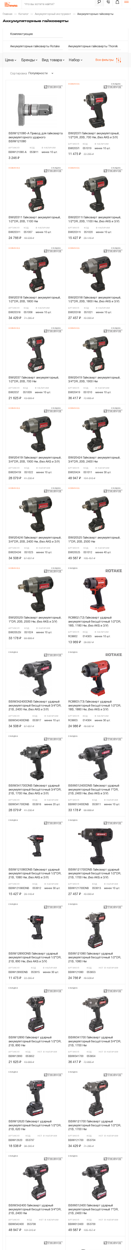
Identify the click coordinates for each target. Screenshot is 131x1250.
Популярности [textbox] (38, 73)
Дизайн (20, 1242)
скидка (116, 84)
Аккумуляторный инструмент (53, 14)
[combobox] (29, 60)
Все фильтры (108, 60)
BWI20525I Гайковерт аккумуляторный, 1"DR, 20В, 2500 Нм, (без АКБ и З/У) (35, 620)
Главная (7, 14)
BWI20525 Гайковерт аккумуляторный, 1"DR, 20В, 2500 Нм (94, 540)
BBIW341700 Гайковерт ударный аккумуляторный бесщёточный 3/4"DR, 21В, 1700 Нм (94, 1041)
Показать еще (65, 1074)
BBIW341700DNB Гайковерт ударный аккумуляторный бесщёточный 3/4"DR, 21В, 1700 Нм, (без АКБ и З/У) (35, 790)
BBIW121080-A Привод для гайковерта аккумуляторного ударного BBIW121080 (36, 137)
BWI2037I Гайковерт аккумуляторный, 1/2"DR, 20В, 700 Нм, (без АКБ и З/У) (93, 135)
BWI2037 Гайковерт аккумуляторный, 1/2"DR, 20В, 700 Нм (34, 380)
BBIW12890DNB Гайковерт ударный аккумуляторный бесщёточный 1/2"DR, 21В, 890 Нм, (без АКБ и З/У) (35, 958)
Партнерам (12, 1166)
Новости (68, 1160)
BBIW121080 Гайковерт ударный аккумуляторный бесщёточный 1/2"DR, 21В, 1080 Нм (94, 958)
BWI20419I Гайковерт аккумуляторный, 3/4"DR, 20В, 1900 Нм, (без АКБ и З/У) (35, 460)
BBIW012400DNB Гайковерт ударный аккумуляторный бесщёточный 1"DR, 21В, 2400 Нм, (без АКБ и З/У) (93, 790)
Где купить (11, 1179)
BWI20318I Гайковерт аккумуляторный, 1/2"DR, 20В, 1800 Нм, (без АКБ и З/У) (94, 300)
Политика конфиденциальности (25, 1223)
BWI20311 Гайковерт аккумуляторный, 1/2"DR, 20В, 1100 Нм (35, 219)
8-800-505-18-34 (24, 1099)
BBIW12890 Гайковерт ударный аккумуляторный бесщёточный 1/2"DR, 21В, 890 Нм (35, 1041)
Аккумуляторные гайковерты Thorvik (93, 46)
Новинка (73, 84)
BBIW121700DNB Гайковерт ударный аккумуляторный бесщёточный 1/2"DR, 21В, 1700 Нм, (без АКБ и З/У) (94, 874)
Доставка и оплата (17, 1185)
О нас (8, 1160)
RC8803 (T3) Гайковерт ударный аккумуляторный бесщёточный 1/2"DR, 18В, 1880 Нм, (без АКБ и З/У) (94, 706)
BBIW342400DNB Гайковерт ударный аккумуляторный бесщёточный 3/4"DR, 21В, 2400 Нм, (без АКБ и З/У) (35, 706)
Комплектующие (21, 34)
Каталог (24, 14)
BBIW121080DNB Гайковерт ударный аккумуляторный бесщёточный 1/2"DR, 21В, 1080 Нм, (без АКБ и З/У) (35, 874)
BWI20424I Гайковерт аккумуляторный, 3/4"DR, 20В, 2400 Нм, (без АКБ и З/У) (35, 540)
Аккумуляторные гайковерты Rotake (35, 46)
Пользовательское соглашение (24, 1229)
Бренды (68, 1173)
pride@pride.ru (22, 1125)
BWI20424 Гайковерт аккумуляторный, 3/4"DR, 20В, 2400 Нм (94, 460)
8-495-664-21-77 (23, 1090)
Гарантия (68, 1179)
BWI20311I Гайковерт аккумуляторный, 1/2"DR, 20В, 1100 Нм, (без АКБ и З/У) (94, 219)
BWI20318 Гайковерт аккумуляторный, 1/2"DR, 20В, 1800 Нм (35, 300)
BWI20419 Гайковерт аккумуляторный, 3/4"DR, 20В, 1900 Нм (94, 380)
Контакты (69, 1166)
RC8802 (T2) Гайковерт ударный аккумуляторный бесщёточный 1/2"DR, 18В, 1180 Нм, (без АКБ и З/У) (94, 622)
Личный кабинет (18, 1211)
